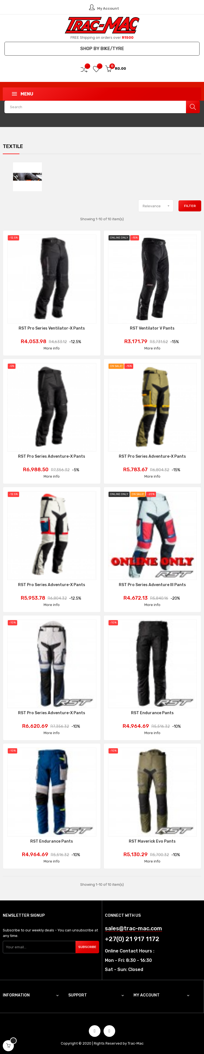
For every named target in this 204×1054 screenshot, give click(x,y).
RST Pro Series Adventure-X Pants (51, 456)
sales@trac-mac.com (133, 928)
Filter (190, 206)
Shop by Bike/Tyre (102, 48)
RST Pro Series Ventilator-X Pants (52, 328)
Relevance (158, 206)
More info (52, 348)
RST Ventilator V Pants (152, 328)
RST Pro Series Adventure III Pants (152, 585)
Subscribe (87, 947)
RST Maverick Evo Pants (152, 841)
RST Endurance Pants (152, 713)
